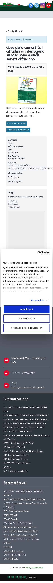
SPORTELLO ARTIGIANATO (15, 555)
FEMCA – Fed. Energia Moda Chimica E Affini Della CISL (26, 419)
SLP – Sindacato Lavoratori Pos (16, 471)
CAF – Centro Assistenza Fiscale (16, 511)
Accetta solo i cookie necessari (26, 328)
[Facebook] (30, 5)
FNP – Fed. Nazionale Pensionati (16, 455)
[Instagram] (42, 5)
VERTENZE (8, 547)
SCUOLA (7, 467)
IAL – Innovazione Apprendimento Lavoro (20, 527)
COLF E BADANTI (10, 515)
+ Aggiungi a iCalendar (18, 130)
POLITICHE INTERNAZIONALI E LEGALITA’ (20, 535)
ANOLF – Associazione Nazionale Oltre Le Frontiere (24, 499)
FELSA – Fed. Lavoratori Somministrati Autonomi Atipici (26, 415)
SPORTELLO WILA (11, 559)
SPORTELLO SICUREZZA (14, 551)
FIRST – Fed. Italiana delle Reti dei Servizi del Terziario (25, 423)
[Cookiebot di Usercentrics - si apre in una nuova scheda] (38, 253)
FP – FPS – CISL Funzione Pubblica (17, 463)
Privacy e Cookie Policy (34, 567)
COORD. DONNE (10, 519)
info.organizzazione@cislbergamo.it (28, 387)
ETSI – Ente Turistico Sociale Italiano (18, 523)
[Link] (7, 4)
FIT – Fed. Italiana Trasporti (14, 447)
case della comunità (16, 159)
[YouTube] (48, 5)
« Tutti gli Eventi (14, 31)
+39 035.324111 (28, 373)
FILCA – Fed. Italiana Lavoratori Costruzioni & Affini (24, 427)
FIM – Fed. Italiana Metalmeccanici (17, 431)
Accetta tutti (26, 309)
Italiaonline (32, 577)
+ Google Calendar (16, 123)
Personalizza (37, 300)
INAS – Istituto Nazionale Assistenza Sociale (21, 531)
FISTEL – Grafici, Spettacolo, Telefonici (19, 443)
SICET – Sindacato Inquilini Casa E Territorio (21, 539)
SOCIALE (7, 543)
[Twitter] (36, 5)
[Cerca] (19, 5)
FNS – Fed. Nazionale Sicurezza (16, 459)
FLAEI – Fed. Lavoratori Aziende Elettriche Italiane (23, 451)
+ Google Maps (14, 207)
